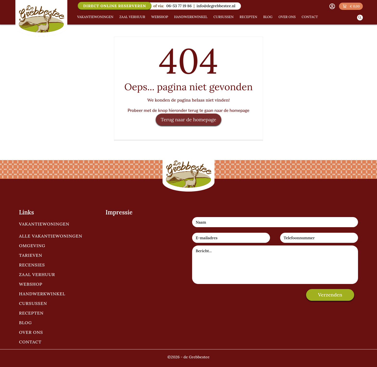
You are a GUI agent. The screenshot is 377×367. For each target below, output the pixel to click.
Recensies (32, 265)
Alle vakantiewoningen (50, 236)
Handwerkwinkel (190, 17)
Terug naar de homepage (188, 119)
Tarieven (30, 255)
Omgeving (32, 245)
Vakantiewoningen (95, 17)
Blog (267, 17)
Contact (310, 17)
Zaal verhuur (132, 17)
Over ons (286, 17)
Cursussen (224, 17)
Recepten (248, 17)
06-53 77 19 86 (179, 5)
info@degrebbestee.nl (215, 5)
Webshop (159, 17)
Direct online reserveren (114, 5)
